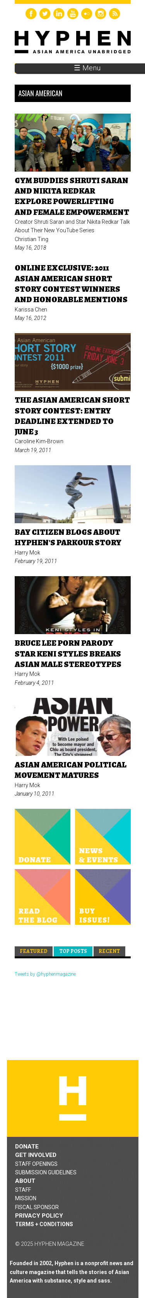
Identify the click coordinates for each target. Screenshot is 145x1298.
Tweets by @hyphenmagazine (45, 974)
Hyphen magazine (72, 1098)
